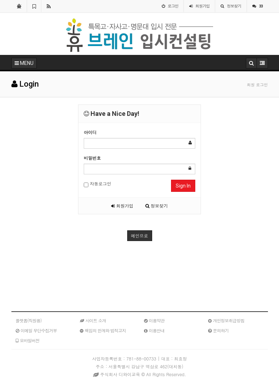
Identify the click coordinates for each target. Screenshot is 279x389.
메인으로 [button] (139, 235)
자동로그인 (97, 183)
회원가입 (122, 206)
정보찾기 (156, 206)
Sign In (183, 186)
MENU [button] (24, 63)
